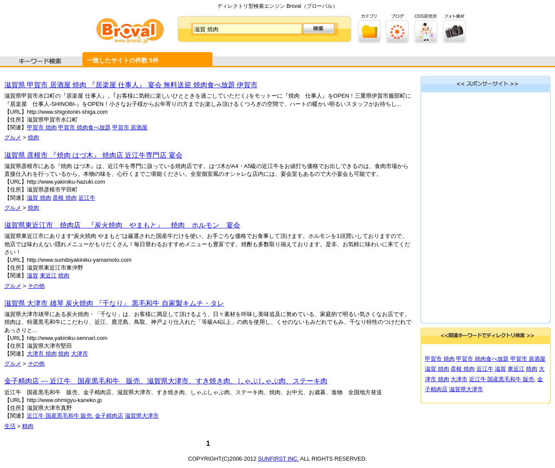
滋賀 (32, 275)
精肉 (27, 426)
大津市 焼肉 (42, 353)
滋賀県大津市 (142, 415)
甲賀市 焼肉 (42, 127)
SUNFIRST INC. (278, 458)
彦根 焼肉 (64, 197)
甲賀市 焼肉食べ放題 (84, 127)
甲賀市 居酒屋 (130, 127)
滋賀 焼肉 (39, 197)
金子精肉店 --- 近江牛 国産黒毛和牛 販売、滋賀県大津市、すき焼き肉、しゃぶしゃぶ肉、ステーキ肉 (165, 381)
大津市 (79, 353)
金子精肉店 (109, 415)
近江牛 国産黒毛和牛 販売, (60, 415)
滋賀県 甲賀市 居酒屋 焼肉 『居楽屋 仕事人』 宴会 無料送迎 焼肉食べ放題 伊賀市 (131, 85)
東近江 (48, 275)
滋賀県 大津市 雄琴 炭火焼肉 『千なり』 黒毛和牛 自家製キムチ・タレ (114, 303)
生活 (10, 426)
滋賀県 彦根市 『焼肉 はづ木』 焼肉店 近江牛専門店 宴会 (93, 155)
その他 (36, 286)
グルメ (12, 137)
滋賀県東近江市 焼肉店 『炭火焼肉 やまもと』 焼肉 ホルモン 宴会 (122, 225)
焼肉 (33, 137)
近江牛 (86, 197)
